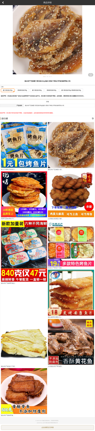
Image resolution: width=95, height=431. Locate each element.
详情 (47, 101)
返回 (3, 2)
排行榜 (4, 118)
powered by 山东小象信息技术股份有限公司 (47, 422)
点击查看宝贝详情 (47, 427)
